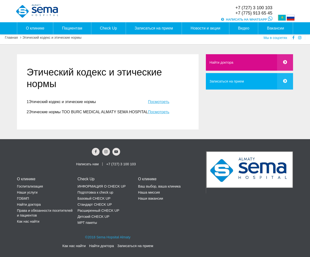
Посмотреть (158, 102)
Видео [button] (243, 28)
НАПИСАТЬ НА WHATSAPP (249, 19)
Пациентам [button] (72, 28)
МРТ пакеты (87, 223)
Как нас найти (28, 221)
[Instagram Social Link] (106, 152)
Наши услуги (27, 192)
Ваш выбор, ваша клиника (159, 186)
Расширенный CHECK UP (98, 210)
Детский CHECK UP (93, 217)
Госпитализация (30, 186)
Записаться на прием (226, 81)
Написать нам (87, 164)
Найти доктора (221, 62)
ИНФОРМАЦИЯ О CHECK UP (102, 186)
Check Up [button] (108, 28)
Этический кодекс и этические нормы (52, 37)
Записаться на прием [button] (154, 28)
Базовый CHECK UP (94, 198)
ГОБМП (23, 198)
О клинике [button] (35, 28)
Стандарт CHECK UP (95, 204)
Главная (11, 37)
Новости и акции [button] (205, 28)
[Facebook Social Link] (96, 152)
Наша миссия (149, 192)
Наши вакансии (150, 198)
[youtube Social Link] (116, 152)
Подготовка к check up (95, 192)
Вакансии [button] (275, 28)
